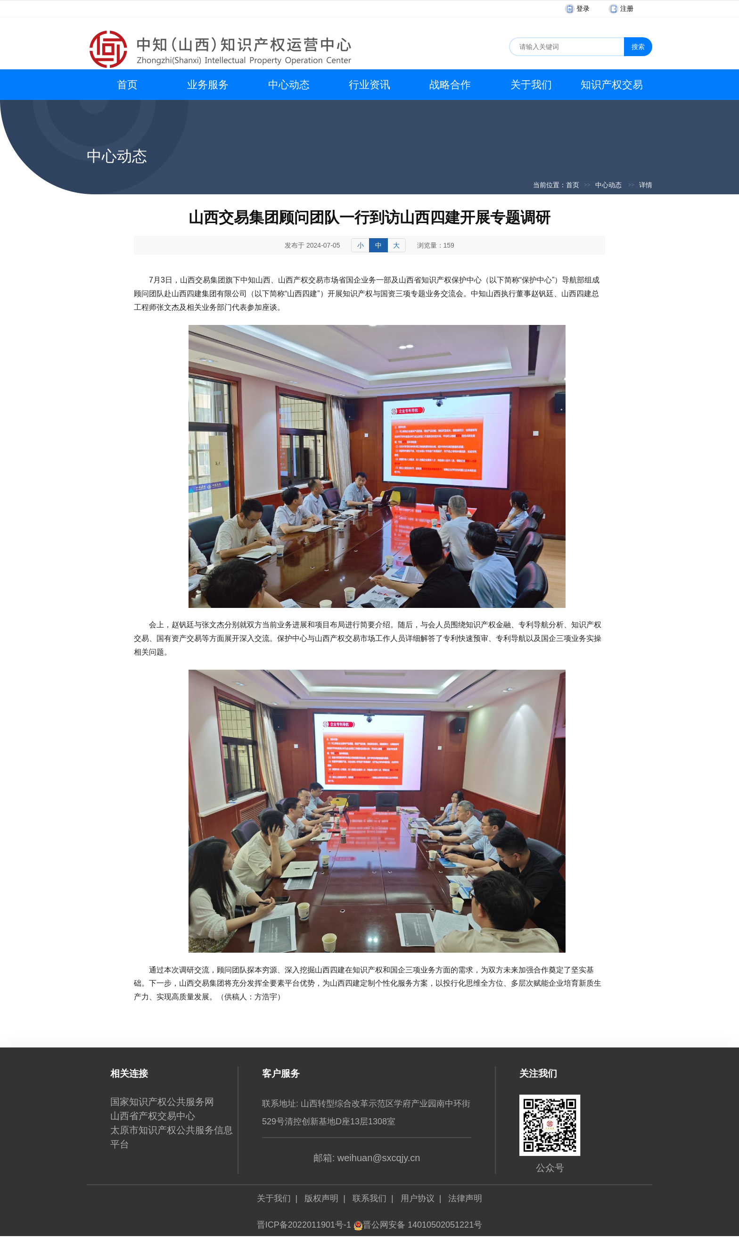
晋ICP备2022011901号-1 (304, 1225)
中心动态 (289, 85)
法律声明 (465, 1198)
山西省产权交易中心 (152, 1116)
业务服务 (208, 85)
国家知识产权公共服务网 (162, 1102)
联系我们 (369, 1198)
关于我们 (531, 85)
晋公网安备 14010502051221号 (417, 1225)
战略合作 (450, 85)
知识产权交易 (612, 85)
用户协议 (418, 1198)
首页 (127, 85)
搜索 (638, 46)
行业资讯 (369, 85)
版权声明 (321, 1198)
